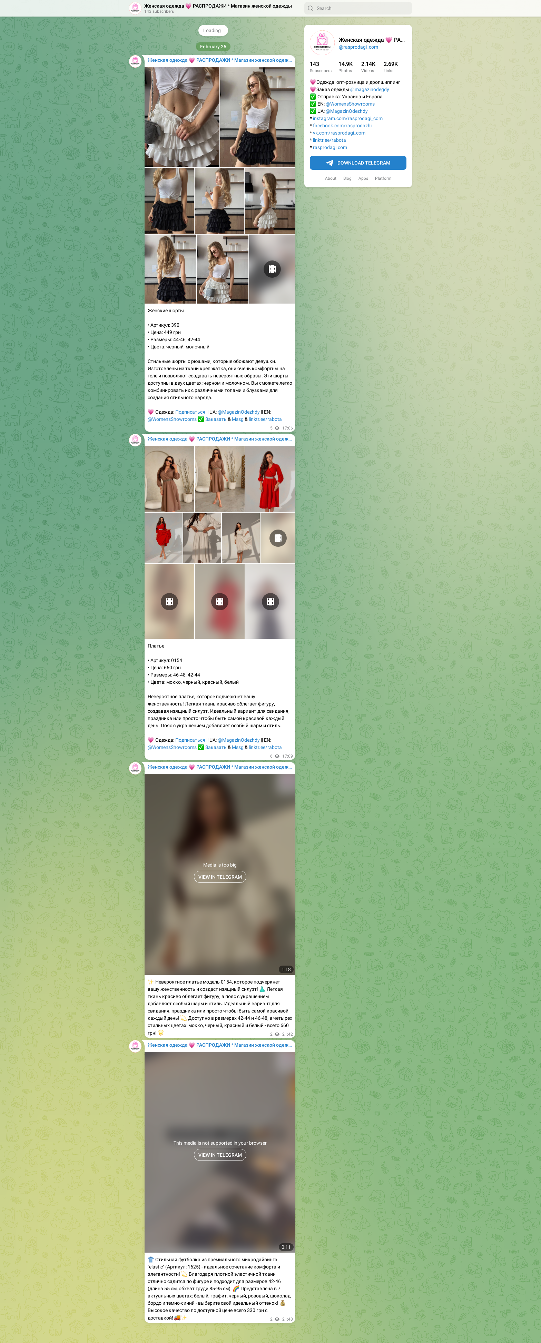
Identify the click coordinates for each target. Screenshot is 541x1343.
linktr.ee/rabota (329, 140)
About (330, 178)
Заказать (216, 419)
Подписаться (190, 412)
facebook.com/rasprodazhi (342, 125)
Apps (363, 178)
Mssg (238, 419)
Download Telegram (358, 163)
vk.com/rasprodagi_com (339, 133)
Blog (347, 178)
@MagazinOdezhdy (347, 111)
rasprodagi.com (330, 147)
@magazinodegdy (369, 89)
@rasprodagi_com (358, 47)
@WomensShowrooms (350, 104)
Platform (383, 178)
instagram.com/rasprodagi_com (348, 118)
